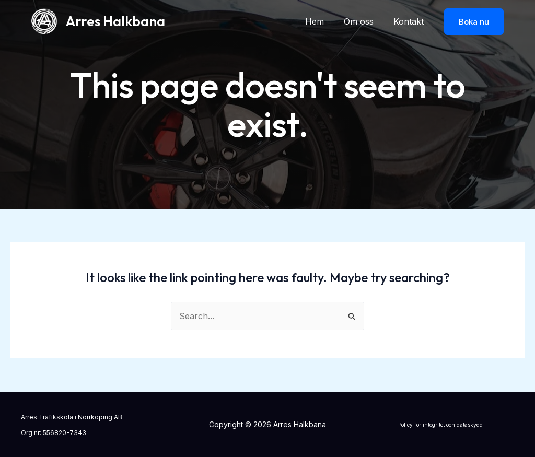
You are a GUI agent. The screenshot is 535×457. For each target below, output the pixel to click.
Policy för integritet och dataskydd (440, 424)
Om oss (363, 21)
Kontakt (410, 21)
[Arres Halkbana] (44, 20)
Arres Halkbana (115, 21)
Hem (322, 21)
